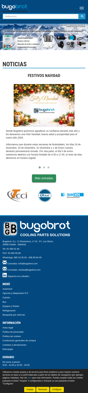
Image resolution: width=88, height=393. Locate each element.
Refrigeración (9, 310)
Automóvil (7, 289)
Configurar (57, 389)
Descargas (8, 349)
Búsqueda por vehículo (14, 315)
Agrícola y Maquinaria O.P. (16, 293)
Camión (6, 297)
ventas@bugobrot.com (29, 270)
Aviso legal (8, 327)
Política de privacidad (13, 332)
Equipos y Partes (11, 306)
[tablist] (44, 37)
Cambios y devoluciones (14, 345)
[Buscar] (82, 16)
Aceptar (29, 389)
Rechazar (42, 389)
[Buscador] (41, 16)
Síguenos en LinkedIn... (19, 276)
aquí (29, 378)
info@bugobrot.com (28, 263)
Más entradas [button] (44, 178)
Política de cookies (12, 336)
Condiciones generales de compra (19, 340)
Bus (4, 302)
